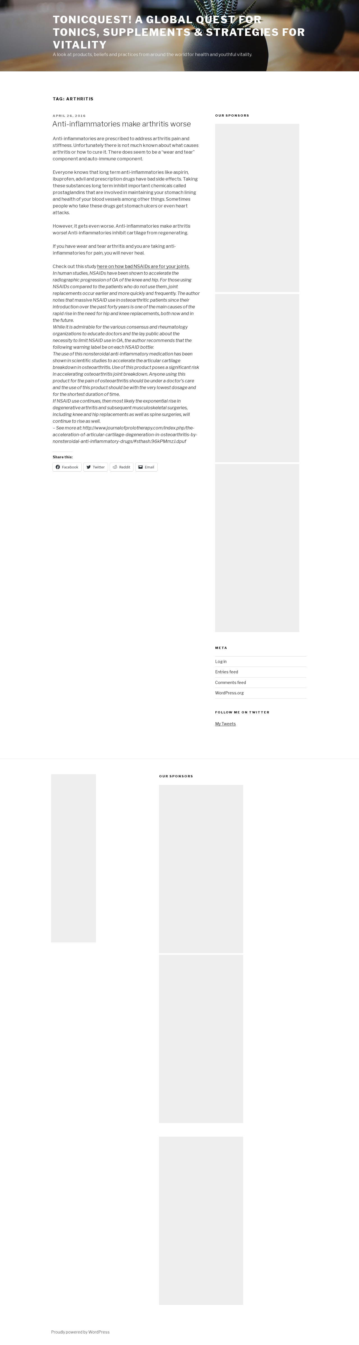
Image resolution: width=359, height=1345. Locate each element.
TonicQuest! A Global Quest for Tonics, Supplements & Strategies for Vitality (179, 32)
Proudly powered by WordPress (80, 1332)
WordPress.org (229, 692)
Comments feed (230, 682)
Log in (221, 661)
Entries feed (226, 671)
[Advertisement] (257, 208)
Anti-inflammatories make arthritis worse (121, 123)
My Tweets (225, 723)
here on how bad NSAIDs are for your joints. (143, 266)
